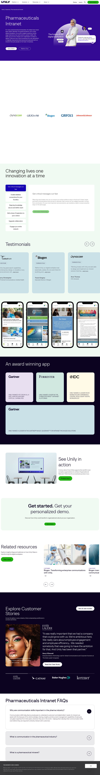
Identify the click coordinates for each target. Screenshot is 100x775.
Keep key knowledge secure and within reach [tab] (15, 206)
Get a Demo (93, 2)
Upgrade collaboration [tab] (16, 221)
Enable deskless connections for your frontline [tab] (15, 197)
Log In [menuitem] (80, 2)
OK (91, 766)
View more (7, 559)
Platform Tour (24, 48)
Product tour (65, 478)
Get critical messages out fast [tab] (16, 188)
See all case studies (85, 608)
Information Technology (41, 208)
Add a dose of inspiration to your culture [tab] (15, 214)
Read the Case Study (52, 664)
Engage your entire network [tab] (16, 228)
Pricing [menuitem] (75, 2)
